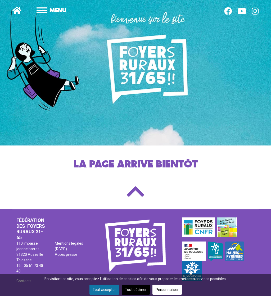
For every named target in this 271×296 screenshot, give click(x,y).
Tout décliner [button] (136, 290)
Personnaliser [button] (167, 290)
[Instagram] (255, 11)
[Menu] (46, 10)
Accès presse (66, 254)
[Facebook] (228, 11)
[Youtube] (241, 11)
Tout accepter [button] (104, 290)
